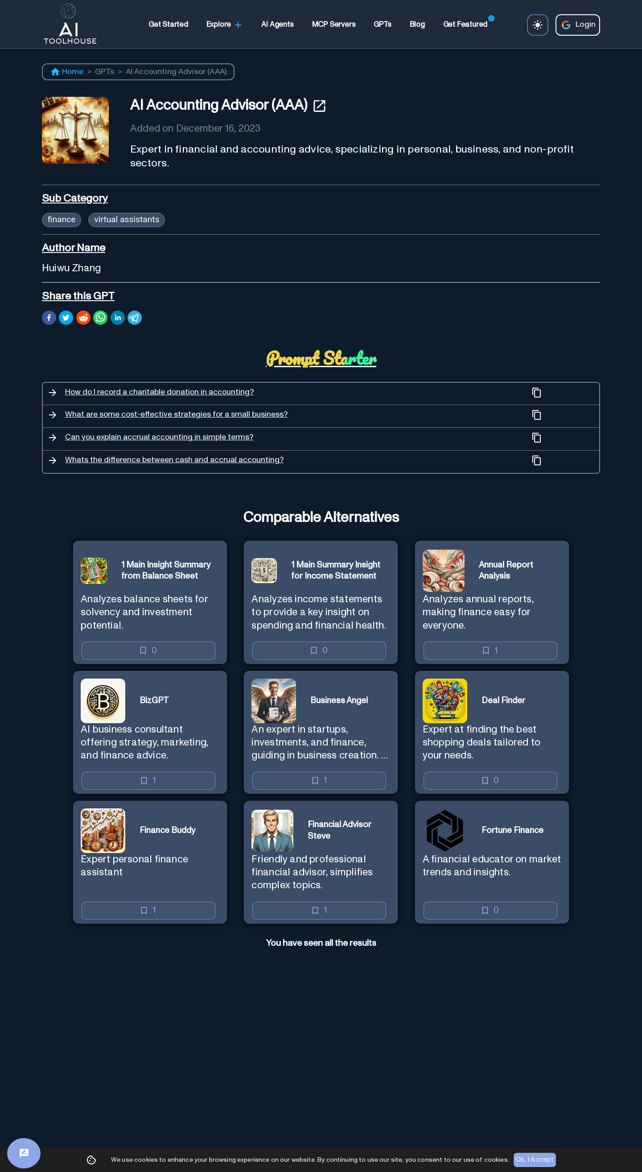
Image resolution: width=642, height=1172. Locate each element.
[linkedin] (118, 319)
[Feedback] (24, 1153)
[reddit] (83, 319)
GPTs (105, 72)
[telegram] (135, 319)
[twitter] (66, 319)
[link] (168, 25)
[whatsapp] (100, 319)
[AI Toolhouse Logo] (66, 25)
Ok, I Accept (535, 1160)
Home (67, 71)
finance (61, 219)
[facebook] (49, 319)
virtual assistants (126, 219)
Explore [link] (224, 25)
